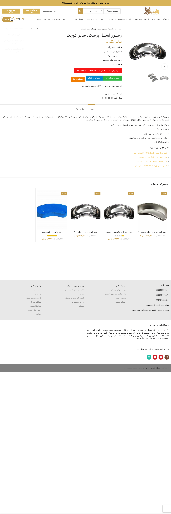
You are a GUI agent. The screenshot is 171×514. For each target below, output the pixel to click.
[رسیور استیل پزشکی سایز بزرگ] (85, 210)
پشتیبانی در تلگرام (94, 78)
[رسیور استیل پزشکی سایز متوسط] (119, 210)
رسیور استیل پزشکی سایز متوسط (119, 232)
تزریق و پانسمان (78, 302)
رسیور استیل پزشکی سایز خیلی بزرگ (152, 232)
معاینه (82, 294)
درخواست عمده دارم (31, 11)
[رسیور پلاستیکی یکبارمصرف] (52, 210)
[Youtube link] (109, 98)
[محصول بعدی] (31, 28)
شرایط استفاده (35, 306)
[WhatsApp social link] (102, 98)
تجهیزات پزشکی (120, 302)
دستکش (81, 306)
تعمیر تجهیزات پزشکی (11, 11)
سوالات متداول (36, 302)
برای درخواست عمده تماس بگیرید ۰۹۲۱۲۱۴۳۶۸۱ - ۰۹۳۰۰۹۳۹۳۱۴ (97, 71)
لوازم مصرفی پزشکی (118, 290)
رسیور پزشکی (110, 94)
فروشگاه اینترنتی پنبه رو (152, 368)
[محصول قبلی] (37, 28)
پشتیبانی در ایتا (78, 79)
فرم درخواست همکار (33, 298)
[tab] (91, 108)
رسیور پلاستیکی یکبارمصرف (52, 232)
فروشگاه (112, 29)
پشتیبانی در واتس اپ (112, 78)
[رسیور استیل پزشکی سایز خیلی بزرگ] (152, 210)
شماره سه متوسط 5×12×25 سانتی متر (151, 161)
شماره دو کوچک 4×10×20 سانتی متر (152, 157)
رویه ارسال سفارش (34, 310)
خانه (120, 29)
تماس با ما (37, 290)
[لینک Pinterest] (105, 98)
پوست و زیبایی (121, 298)
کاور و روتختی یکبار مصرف (74, 290)
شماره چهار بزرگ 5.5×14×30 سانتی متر (151, 166)
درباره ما (38, 294)
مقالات (38, 314)
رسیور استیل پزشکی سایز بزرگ (85, 232)
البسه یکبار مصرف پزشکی (74, 298)
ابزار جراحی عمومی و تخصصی (115, 294)
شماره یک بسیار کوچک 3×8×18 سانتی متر (150, 153)
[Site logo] (151, 11)
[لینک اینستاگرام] (112, 98)
